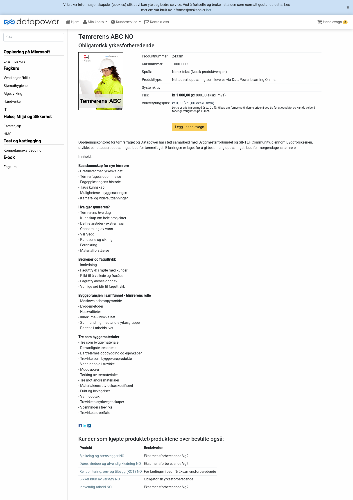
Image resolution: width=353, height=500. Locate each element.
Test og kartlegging (22, 141)
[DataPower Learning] (33, 22)
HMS (7, 134)
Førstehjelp (12, 126)
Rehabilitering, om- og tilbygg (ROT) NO (110, 471)
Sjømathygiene (15, 86)
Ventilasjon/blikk (17, 78)
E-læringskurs (14, 61)
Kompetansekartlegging (22, 150)
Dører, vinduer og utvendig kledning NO (110, 463)
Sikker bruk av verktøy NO (99, 479)
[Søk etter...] (33, 37)
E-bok (9, 157)
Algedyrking (13, 93)
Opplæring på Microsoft (27, 52)
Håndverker (13, 101)
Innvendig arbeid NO (95, 487)
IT (5, 109)
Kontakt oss (156, 22)
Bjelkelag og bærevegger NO (101, 456)
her (208, 10)
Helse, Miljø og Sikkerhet (28, 116)
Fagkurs (11, 68)
